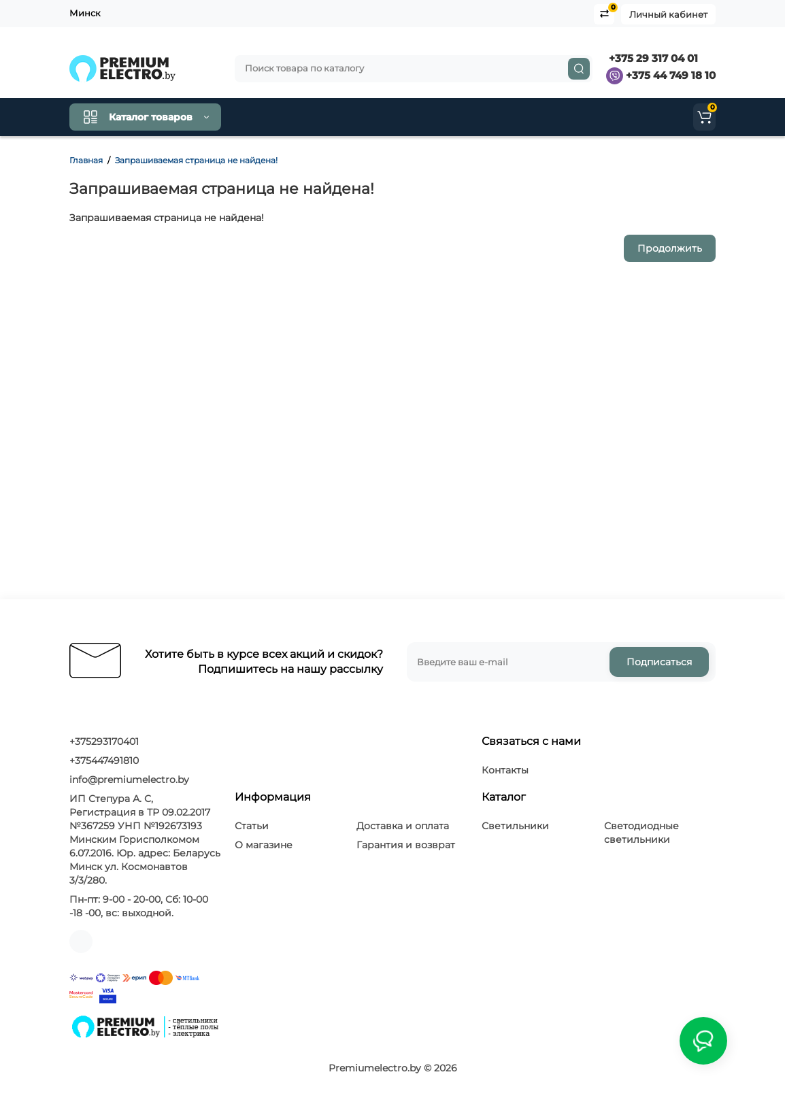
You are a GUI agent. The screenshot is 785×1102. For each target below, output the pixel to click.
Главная (86, 160)
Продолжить (669, 248)
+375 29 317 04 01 (652, 58)
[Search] (579, 69)
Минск (85, 12)
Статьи (252, 826)
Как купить (272, 117)
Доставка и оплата (402, 826)
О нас (478, 117)
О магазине (264, 845)
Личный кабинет (668, 14)
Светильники (515, 826)
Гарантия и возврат (405, 845)
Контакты (343, 117)
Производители (554, 117)
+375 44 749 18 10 (661, 75)
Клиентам (415, 117)
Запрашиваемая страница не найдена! (196, 160)
